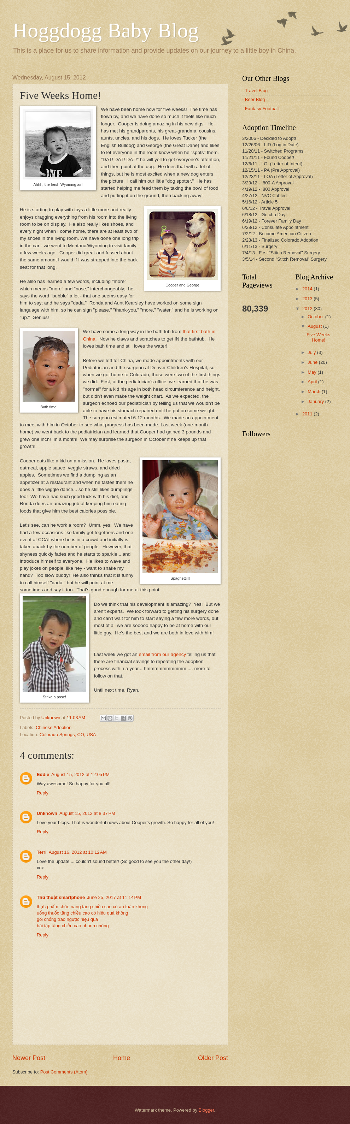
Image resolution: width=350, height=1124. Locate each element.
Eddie (43, 774)
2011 (308, 413)
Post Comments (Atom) (64, 1072)
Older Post (213, 1057)
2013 (308, 298)
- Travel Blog (255, 90)
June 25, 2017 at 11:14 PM (114, 897)
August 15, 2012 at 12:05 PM (80, 774)
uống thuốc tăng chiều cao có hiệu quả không (82, 913)
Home (121, 1057)
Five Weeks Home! (318, 337)
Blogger (206, 1110)
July (312, 352)
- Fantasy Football (260, 108)
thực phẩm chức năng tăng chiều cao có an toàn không (92, 906)
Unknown (47, 813)
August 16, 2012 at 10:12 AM (78, 852)
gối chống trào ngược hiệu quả (67, 919)
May (312, 372)
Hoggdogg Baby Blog (105, 30)
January (316, 401)
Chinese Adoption (53, 727)
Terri (42, 852)
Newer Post (28, 1057)
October (316, 316)
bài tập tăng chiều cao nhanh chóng (73, 925)
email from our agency (162, 654)
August (315, 326)
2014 (308, 288)
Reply (42, 792)
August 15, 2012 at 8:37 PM (87, 813)
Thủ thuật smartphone (61, 897)
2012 (308, 308)
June (313, 362)
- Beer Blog (253, 99)
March (314, 391)
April (313, 381)
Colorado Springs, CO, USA (68, 734)
